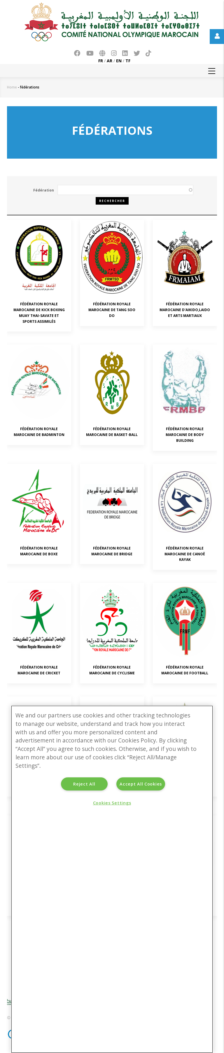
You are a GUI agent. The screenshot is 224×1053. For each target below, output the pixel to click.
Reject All (84, 784)
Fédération (43, 190)
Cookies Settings (112, 803)
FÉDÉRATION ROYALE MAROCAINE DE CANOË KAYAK (184, 554)
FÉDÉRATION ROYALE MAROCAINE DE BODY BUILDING (185, 434)
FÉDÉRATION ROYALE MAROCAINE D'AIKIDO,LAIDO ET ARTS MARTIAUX (185, 310)
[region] (112, 879)
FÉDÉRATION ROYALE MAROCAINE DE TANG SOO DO (111, 310)
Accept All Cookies (141, 784)
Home (12, 87)
